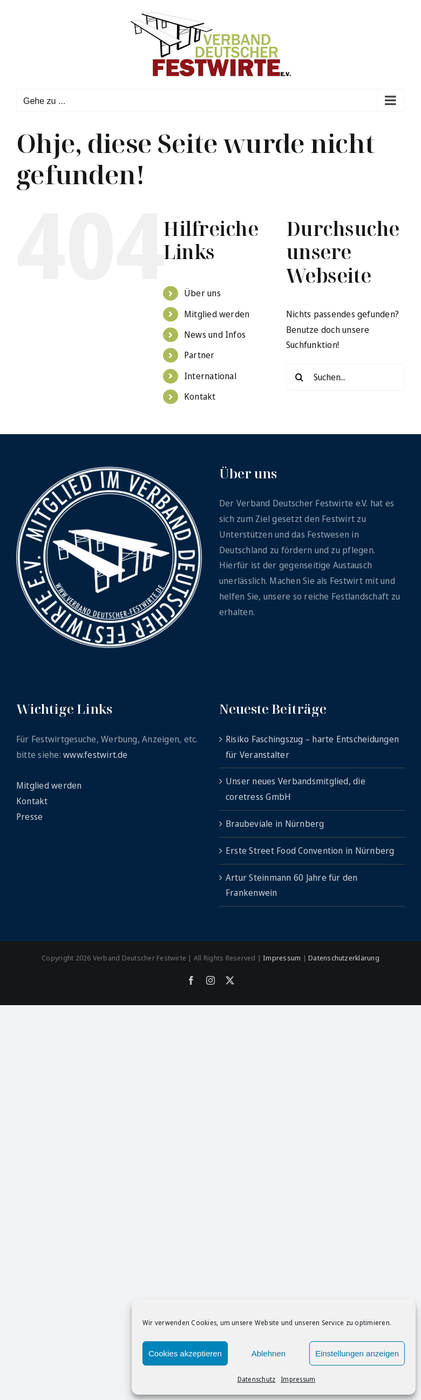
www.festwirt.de (95, 755)
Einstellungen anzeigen (357, 1353)
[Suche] (299, 377)
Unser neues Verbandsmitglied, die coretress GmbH (295, 789)
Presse (29, 817)
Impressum (298, 1379)
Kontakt (200, 396)
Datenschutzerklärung (343, 958)
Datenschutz (256, 1379)
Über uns (202, 293)
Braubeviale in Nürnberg (275, 824)
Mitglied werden (217, 314)
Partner (199, 355)
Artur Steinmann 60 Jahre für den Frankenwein (292, 885)
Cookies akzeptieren (185, 1353)
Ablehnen (269, 1353)
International (210, 376)
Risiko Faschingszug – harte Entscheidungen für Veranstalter (312, 747)
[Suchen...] (345, 377)
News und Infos (215, 334)
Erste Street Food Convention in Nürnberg (310, 850)
